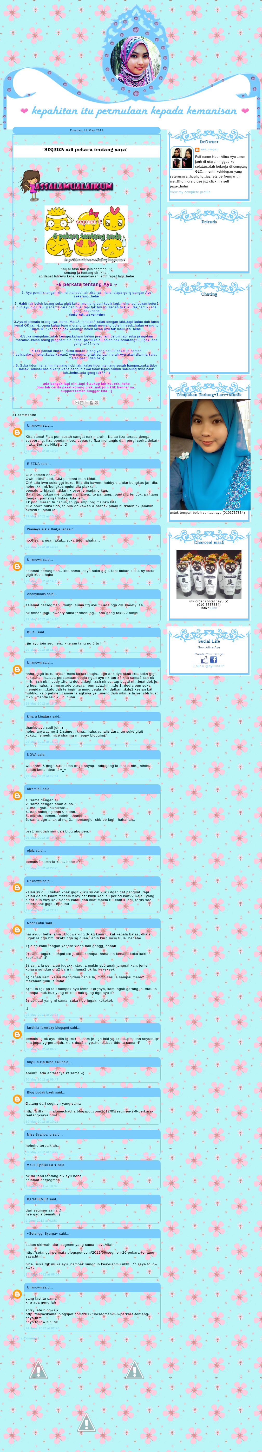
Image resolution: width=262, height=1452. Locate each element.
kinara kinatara (39, 716)
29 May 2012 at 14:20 (42, 619)
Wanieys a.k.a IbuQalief (46, 529)
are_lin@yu (209, 149)
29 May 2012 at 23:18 (42, 1014)
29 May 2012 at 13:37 (42, 546)
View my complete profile (190, 192)
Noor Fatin (35, 923)
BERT (31, 632)
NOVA (31, 755)
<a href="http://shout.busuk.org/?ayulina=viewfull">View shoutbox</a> (209, 332)
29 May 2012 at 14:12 (42, 581)
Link (213, 608)
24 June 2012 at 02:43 (43, 1328)
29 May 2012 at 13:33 (42, 450)
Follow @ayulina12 (209, 666)
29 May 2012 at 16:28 (42, 741)
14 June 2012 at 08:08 (43, 1274)
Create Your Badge (209, 654)
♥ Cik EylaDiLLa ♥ (41, 1165)
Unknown (34, 425)
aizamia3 (34, 789)
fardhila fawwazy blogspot (48, 1028)
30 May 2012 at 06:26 (42, 1049)
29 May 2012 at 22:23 (42, 868)
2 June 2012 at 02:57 (42, 1220)
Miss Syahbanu (39, 1134)
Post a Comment (25, 1338)
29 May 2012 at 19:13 (42, 837)
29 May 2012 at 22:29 (42, 910)
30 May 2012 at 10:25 (42, 1121)
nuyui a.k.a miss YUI (44, 1062)
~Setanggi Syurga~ (42, 1233)
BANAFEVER (37, 1199)
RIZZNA (33, 464)
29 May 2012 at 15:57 (42, 703)
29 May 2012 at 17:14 (42, 776)
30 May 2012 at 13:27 (42, 1152)
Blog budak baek (40, 1092)
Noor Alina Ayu (209, 647)
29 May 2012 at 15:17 (42, 649)
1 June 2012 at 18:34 (42, 1186)
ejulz (31, 850)
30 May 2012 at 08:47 (42, 1079)
